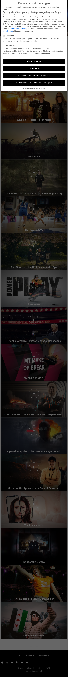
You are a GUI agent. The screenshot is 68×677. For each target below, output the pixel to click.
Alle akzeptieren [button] (34, 61)
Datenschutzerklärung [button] (38, 88)
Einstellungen (8, 31)
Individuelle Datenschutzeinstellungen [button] (34, 82)
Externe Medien (11, 46)
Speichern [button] (34, 68)
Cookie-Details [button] (27, 88)
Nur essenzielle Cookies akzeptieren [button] (34, 75)
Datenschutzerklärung (19, 29)
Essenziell (9, 36)
